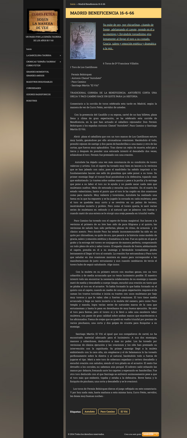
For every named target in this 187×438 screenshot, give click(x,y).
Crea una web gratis (132, 434)
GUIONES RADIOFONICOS (38, 94)
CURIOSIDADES (33, 88)
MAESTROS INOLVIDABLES (39, 81)
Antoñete (90, 411)
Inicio (29, 49)
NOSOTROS (31, 100)
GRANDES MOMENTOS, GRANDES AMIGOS (37, 73)
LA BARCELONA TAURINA (38, 55)
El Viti (124, 411)
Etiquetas (75, 411)
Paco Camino (108, 411)
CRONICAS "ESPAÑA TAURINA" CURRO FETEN (41, 63)
